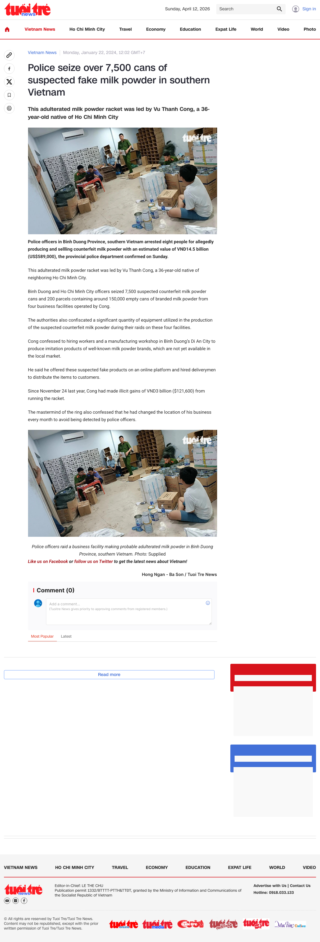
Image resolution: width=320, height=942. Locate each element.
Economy (156, 29)
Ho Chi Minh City (87, 29)
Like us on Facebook (48, 561)
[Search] (251, 9)
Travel (125, 29)
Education (190, 29)
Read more (109, 674)
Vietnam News (40, 29)
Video (283, 29)
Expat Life (226, 29)
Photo (310, 29)
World (257, 29)
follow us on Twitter (93, 561)
